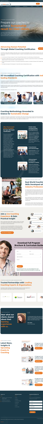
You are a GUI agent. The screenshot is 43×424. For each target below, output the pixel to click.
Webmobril (2, 421)
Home (16, 397)
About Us (2, 6)
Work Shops (17, 402)
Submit (19, 266)
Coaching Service (25, 6)
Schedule (32, 6)
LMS (37, 3)
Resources (16, 403)
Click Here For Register (6, 232)
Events (16, 405)
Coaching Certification (8, 6)
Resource (38, 6)
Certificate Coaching (18, 400)
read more (38, 348)
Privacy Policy (17, 406)
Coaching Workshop (17, 6)
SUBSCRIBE (32, 412)
